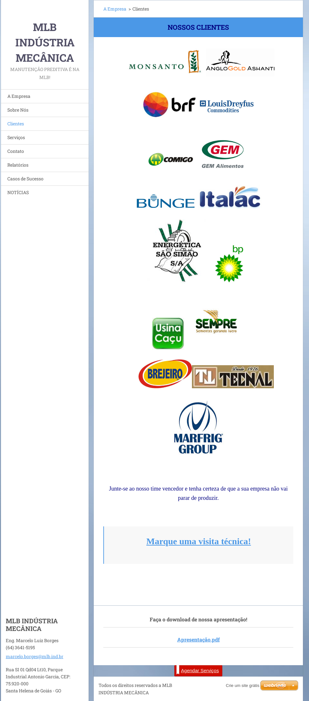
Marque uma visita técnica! (199, 541)
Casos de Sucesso (25, 179)
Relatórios (17, 165)
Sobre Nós (17, 110)
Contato (15, 151)
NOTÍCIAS (18, 192)
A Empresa (18, 96)
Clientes (15, 124)
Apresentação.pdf (198, 639)
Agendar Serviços (197, 670)
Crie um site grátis (242, 685)
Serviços (16, 137)
